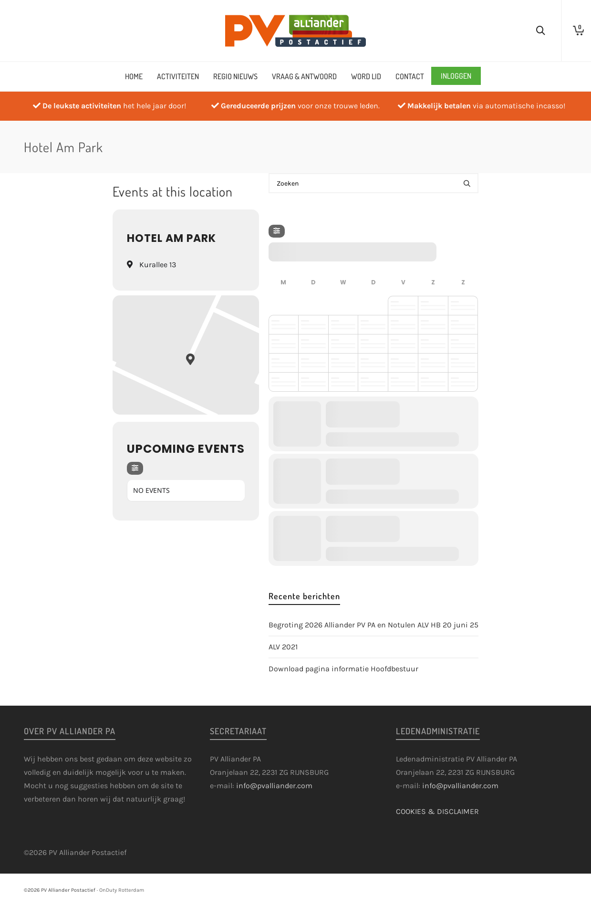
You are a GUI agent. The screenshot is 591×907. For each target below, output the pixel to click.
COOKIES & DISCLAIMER (437, 811)
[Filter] (135, 468)
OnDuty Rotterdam (121, 890)
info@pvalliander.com (274, 785)
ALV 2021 (283, 646)
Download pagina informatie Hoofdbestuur (343, 668)
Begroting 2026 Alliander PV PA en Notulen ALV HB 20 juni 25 (373, 624)
